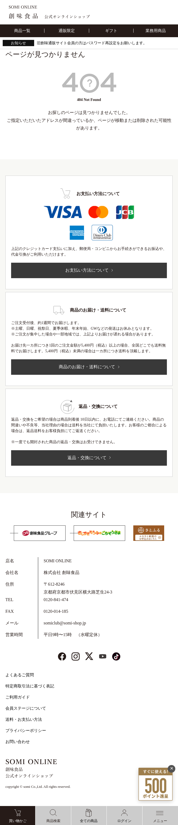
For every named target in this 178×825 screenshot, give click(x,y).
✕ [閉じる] (171, 767)
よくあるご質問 (19, 675)
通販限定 (67, 30)
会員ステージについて (25, 708)
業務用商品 (155, 30)
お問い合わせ (17, 742)
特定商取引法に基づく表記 (29, 686)
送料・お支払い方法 (23, 719)
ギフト (111, 30)
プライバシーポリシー (25, 730)
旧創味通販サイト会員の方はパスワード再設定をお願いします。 (92, 43)
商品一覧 (22, 30)
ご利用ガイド (17, 697)
